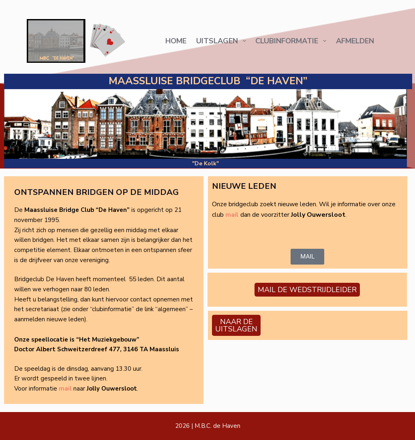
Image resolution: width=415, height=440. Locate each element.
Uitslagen (222, 41)
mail (65, 388)
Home (175, 41)
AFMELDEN (355, 41)
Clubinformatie (291, 41)
